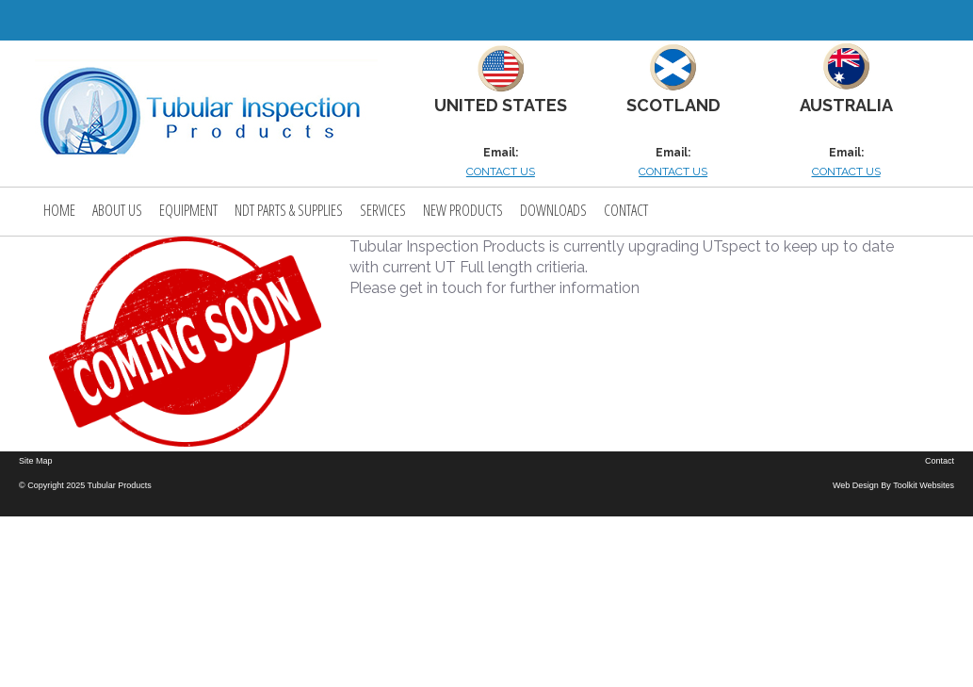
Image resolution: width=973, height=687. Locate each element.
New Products (463, 210)
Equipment (188, 210)
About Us (117, 210)
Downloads (553, 210)
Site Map (36, 461)
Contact (626, 210)
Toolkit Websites (923, 485)
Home (59, 210)
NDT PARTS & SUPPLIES (289, 210)
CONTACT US (500, 171)
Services (383, 210)
